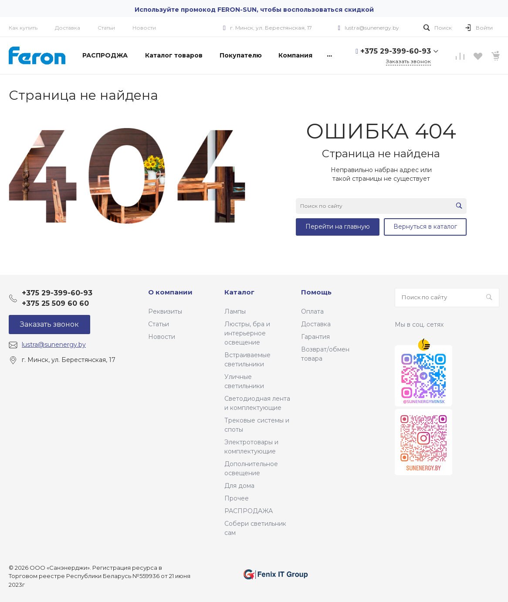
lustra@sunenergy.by (372, 27)
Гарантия (315, 337)
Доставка (67, 27)
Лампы (235, 311)
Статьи (106, 27)
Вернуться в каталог (425, 226)
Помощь (316, 292)
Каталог (239, 292)
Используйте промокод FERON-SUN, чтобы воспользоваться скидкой (254, 10)
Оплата (312, 311)
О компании (170, 292)
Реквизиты (165, 311)
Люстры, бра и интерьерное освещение (247, 333)
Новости (144, 27)
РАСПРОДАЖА (248, 511)
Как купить (23, 27)
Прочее (236, 498)
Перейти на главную (337, 226)
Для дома (239, 486)
